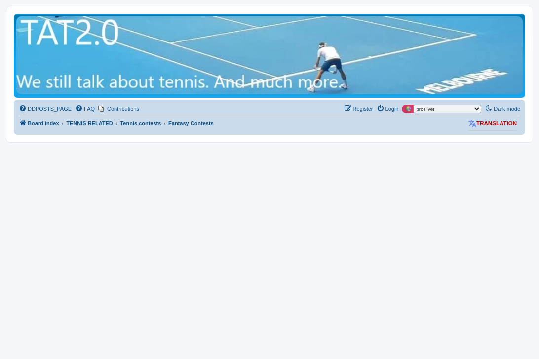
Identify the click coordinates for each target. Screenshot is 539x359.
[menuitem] (45, 109)
